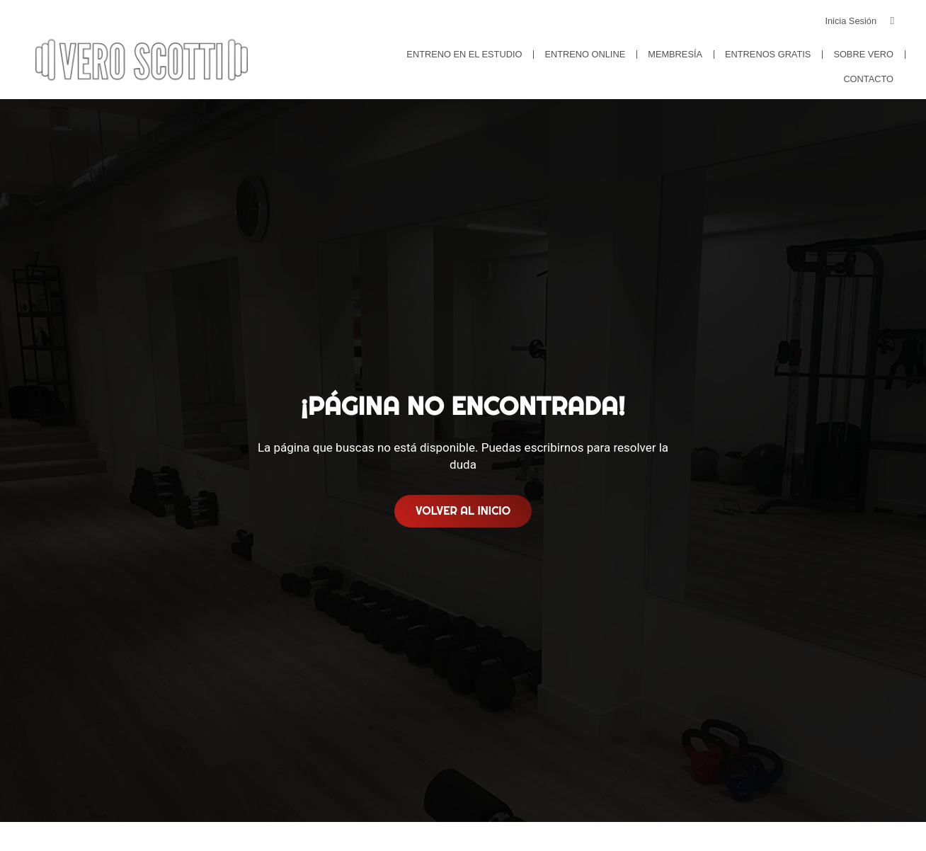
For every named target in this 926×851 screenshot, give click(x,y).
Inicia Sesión (850, 21)
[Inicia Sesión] (892, 21)
